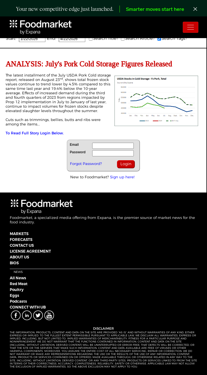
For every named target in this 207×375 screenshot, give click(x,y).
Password (78, 152)
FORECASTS (21, 239)
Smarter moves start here (155, 9)
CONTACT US (22, 245)
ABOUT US (19, 257)
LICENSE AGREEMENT (30, 251)
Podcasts (18, 301)
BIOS (14, 263)
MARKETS (19, 233)
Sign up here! (122, 177)
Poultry (17, 289)
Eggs (14, 295)
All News (18, 278)
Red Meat (19, 284)
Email (74, 145)
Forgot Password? (86, 163)
